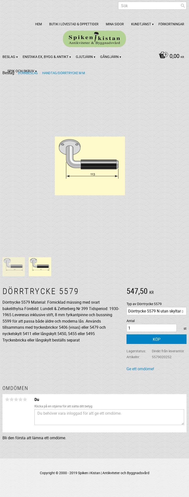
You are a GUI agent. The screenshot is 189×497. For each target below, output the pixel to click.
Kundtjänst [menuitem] (141, 24)
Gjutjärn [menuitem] (84, 56)
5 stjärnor (25, 399)
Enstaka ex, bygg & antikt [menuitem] (45, 56)
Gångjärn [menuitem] (109, 56)
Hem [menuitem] (38, 24)
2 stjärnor (11, 399)
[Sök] (183, 5)
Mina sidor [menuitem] (115, 24)
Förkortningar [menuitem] (171, 24)
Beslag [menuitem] (8, 56)
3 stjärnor (16, 399)
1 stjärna (7, 399)
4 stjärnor (20, 399)
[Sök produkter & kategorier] (152, 6)
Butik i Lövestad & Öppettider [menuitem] (73, 24)
